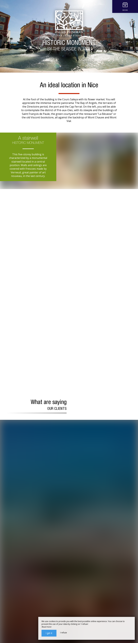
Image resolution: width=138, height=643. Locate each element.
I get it (49, 633)
